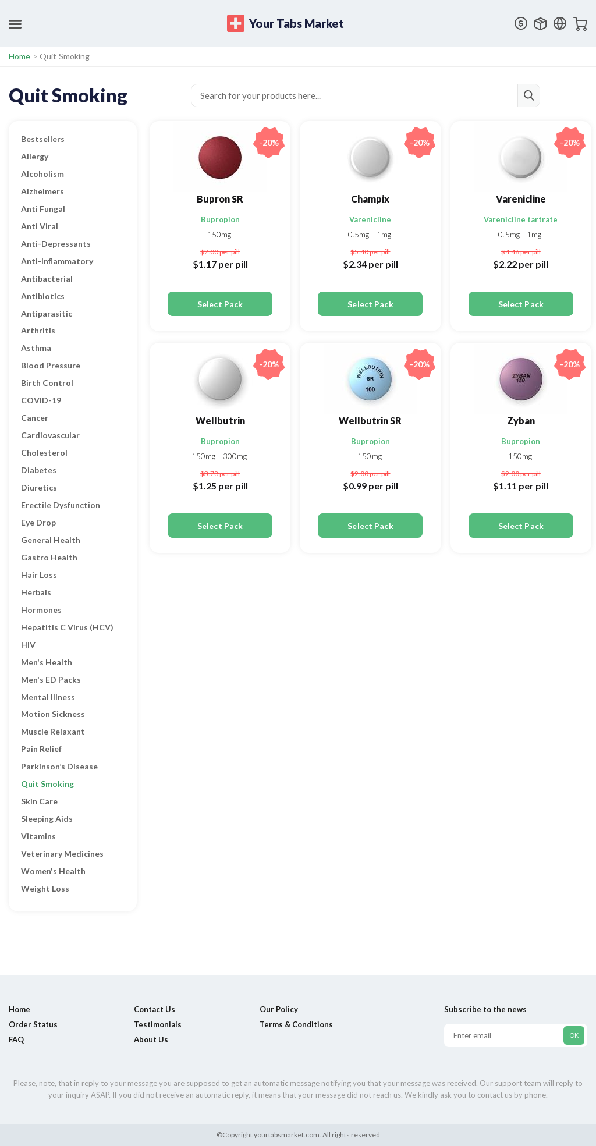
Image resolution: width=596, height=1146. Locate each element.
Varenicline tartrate (521, 219)
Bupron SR (220, 198)
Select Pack (220, 304)
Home (20, 56)
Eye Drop (38, 522)
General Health (50, 540)
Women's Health (53, 871)
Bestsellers (43, 139)
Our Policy (279, 1009)
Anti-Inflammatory (57, 261)
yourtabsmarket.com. (287, 1134)
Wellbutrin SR (370, 420)
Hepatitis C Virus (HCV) (67, 627)
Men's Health (46, 662)
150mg (219, 234)
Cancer (34, 418)
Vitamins (38, 836)
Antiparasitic (46, 313)
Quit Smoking (47, 784)
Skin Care (39, 801)
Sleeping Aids (47, 819)
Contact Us (154, 1009)
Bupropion (220, 219)
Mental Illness (48, 697)
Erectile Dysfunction (60, 505)
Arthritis (38, 330)
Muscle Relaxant (53, 731)
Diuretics (39, 487)
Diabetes (38, 470)
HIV (28, 645)
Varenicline (370, 219)
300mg (235, 456)
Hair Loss (39, 575)
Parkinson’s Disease (59, 766)
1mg (384, 234)
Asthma (36, 348)
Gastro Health (49, 557)
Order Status (33, 1024)
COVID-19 (41, 400)
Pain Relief (41, 749)
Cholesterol (44, 452)
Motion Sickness (53, 714)
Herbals (36, 592)
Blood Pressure (50, 365)
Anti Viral (39, 226)
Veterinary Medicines (62, 853)
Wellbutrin (220, 420)
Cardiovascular (50, 435)
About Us (151, 1039)
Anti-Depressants (56, 244)
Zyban (521, 420)
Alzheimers (42, 191)
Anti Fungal (43, 209)
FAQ (16, 1039)
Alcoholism (42, 174)
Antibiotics (43, 296)
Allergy (34, 156)
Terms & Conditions (296, 1024)
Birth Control (47, 383)
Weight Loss (45, 888)
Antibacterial (47, 278)
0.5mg (359, 234)
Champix (370, 198)
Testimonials (158, 1024)
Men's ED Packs (51, 679)
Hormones (41, 610)
